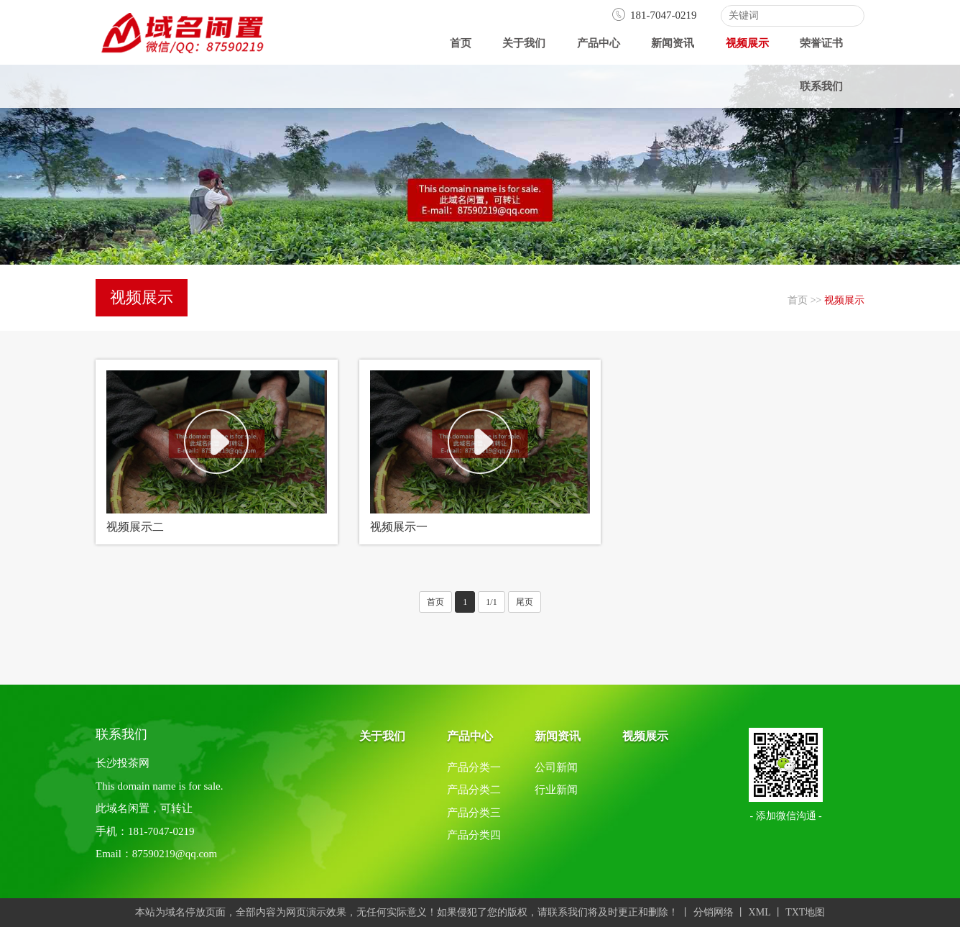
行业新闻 (556, 789)
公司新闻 (556, 767)
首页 (460, 43)
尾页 (524, 602)
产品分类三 (474, 812)
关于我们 (523, 43)
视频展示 (747, 43)
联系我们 (821, 86)
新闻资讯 (672, 43)
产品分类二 (474, 789)
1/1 (491, 602)
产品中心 (598, 43)
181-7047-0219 (654, 15)
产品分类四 (474, 835)
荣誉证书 (821, 43)
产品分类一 (474, 767)
